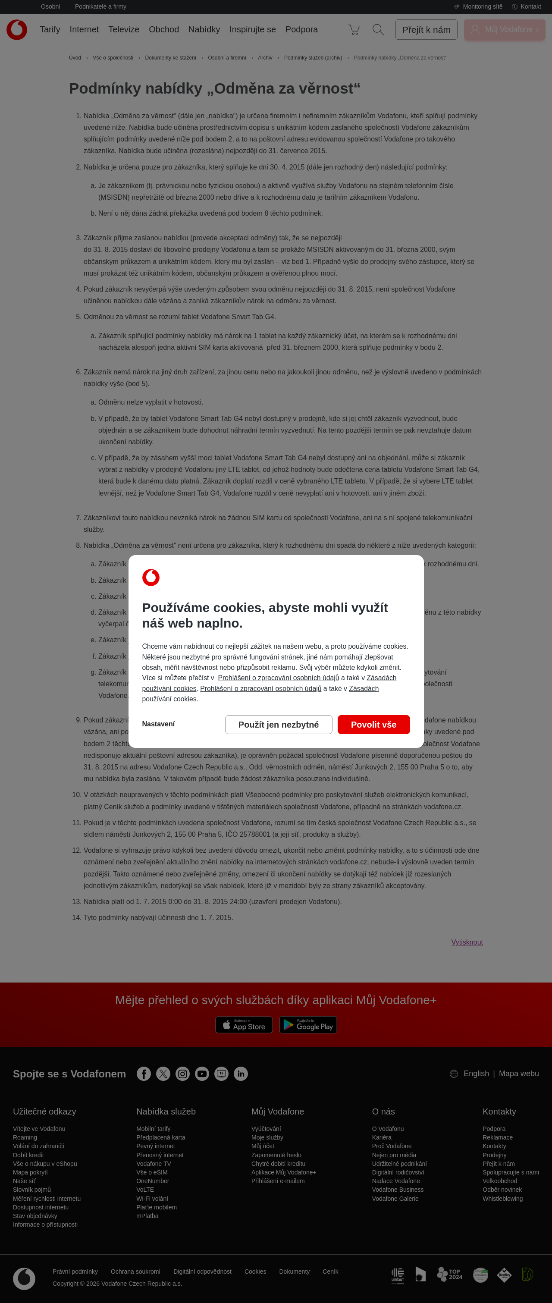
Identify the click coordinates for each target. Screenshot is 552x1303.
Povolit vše (374, 724)
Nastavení (158, 724)
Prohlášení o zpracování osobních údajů (278, 677)
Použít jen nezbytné (278, 724)
